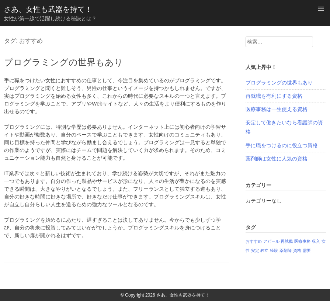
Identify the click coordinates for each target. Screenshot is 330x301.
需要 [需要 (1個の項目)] (307, 250)
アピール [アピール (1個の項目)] (271, 241)
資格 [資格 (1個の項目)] (297, 250)
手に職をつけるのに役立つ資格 (282, 145)
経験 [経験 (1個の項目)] (274, 250)
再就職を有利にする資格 (274, 96)
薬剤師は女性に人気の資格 (277, 159)
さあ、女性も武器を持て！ (48, 9)
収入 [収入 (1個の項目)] (316, 241)
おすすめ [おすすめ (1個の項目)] (254, 241)
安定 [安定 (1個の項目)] (255, 250)
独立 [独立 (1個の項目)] (264, 250)
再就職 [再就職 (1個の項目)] (287, 241)
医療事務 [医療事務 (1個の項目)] (302, 241)
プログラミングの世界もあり (63, 62)
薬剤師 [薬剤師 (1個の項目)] (285, 250)
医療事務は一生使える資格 (277, 109)
